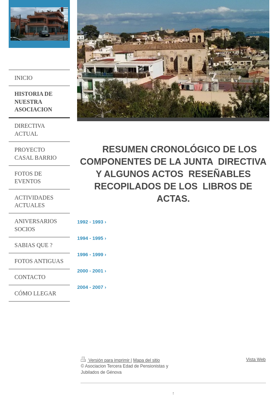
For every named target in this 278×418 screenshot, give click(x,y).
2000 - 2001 (90, 271)
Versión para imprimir (106, 360)
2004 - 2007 (90, 287)
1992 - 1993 (90, 222)
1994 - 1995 (90, 238)
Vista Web (256, 359)
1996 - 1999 (90, 254)
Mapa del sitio (146, 360)
